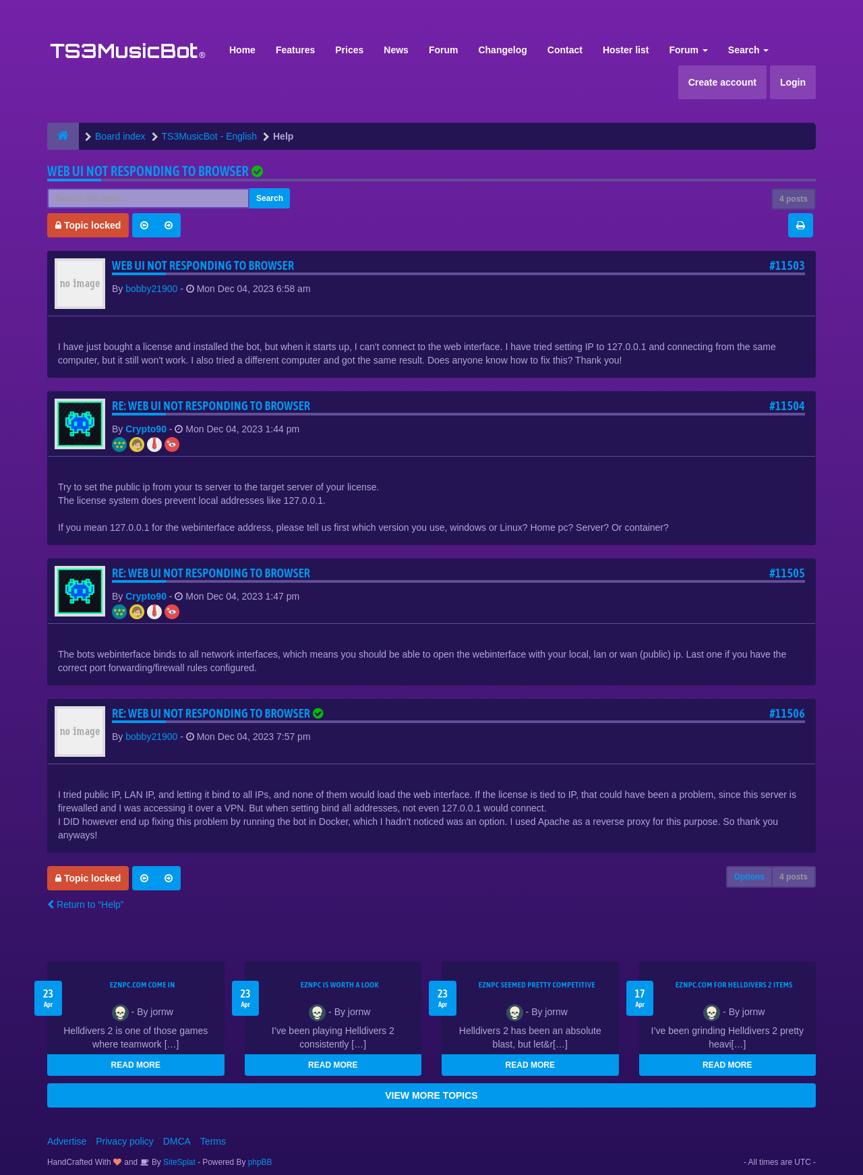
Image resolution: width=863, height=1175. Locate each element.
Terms (213, 1141)
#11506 (787, 713)
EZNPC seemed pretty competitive (537, 985)
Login (793, 82)
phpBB (260, 1162)
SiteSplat (178, 1162)
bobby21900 (151, 288)
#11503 (787, 265)
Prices (349, 50)
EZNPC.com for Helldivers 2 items (734, 985)
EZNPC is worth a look (340, 985)
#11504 (787, 406)
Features (295, 50)
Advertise (66, 1141)
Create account (722, 82)
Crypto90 (146, 429)
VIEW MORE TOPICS (431, 1095)
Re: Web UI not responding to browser (211, 406)
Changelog (502, 50)
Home (242, 50)
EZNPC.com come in (142, 985)
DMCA (177, 1141)
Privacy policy (125, 1141)
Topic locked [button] (88, 225)
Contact (565, 50)
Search (748, 50)
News (396, 50)
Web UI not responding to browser (148, 171)
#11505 (787, 573)
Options (749, 877)
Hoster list (626, 50)
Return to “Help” (85, 904)
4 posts (793, 199)
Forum (443, 50)
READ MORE (135, 1065)
